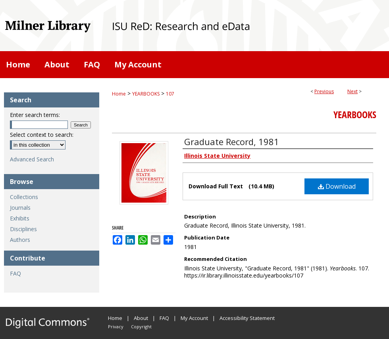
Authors (20, 239)
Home (119, 93)
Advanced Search (32, 159)
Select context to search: (41, 134)
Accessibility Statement (247, 318)
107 (170, 93)
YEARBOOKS (146, 93)
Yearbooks (354, 114)
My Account (194, 318)
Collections (24, 197)
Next (352, 91)
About (141, 318)
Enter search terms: (35, 115)
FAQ (15, 273)
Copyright (141, 326)
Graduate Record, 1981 (231, 141)
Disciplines (23, 229)
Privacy (115, 326)
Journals (20, 207)
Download (337, 186)
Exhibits (19, 218)
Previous (324, 91)
